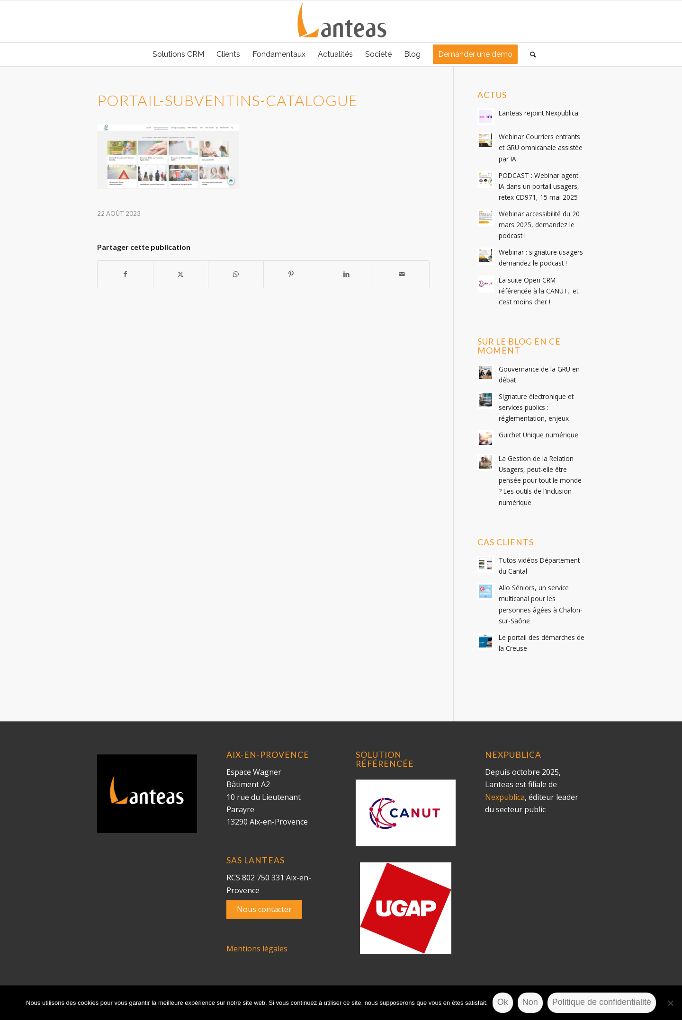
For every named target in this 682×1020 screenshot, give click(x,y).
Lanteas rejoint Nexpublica (538, 112)
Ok (502, 1002)
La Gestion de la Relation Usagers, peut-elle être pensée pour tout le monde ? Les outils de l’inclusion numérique (540, 480)
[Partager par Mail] (401, 274)
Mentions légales (256, 948)
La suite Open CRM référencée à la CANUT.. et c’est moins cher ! (538, 290)
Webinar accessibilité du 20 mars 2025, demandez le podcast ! (539, 224)
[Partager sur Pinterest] (291, 274)
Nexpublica (505, 797)
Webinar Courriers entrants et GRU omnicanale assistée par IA (541, 147)
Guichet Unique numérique (538, 434)
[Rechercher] (530, 54)
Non (530, 1002)
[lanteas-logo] (341, 21)
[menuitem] (178, 54)
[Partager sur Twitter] (180, 274)
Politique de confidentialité (601, 1002)
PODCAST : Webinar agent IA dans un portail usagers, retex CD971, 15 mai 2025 (539, 186)
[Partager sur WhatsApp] (235, 274)
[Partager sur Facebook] (125, 274)
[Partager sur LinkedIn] (346, 274)
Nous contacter (264, 909)
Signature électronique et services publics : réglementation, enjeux (536, 407)
